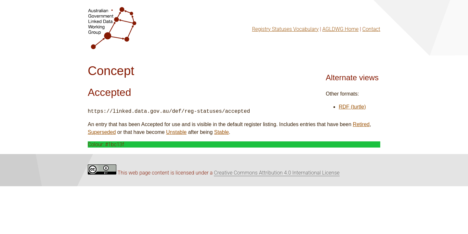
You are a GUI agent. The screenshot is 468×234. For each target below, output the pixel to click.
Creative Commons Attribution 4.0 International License (277, 173)
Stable (221, 132)
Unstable (176, 132)
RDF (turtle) (352, 107)
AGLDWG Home (340, 29)
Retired (361, 124)
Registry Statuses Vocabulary (285, 29)
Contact (371, 29)
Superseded (102, 132)
